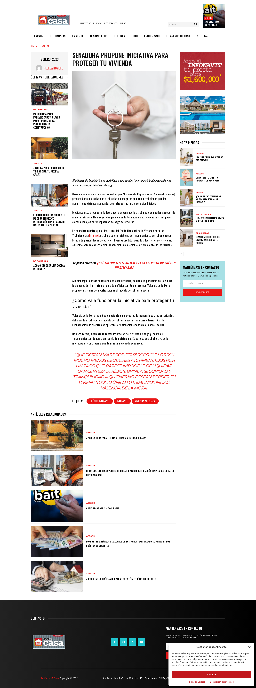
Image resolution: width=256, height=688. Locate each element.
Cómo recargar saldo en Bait (211, 24)
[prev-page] (182, 254)
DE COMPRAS (40, 110)
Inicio (34, 46)
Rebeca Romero (53, 68)
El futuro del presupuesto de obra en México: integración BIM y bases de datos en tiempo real (49, 220)
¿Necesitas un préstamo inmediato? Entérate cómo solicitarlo (123, 578)
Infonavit (94, 235)
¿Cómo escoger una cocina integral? (49, 267)
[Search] (195, 24)
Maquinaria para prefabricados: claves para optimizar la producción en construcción (46, 120)
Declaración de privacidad (222, 682)
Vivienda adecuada (145, 401)
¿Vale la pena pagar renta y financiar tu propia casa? (48, 171)
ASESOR (208, 18)
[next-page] (187, 254)
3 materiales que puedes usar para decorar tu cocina (208, 239)
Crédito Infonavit (100, 401)
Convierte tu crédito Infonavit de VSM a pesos (208, 179)
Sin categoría (203, 214)
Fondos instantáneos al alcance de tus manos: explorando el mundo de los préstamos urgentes (129, 543)
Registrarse (202, 292)
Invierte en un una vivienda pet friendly (209, 158)
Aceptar (211, 674)
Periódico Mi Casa (50, 678)
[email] (202, 283)
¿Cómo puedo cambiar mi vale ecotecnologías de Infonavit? (208, 199)
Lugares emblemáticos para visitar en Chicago (210, 219)
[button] (249, 647)
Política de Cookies (196, 682)
